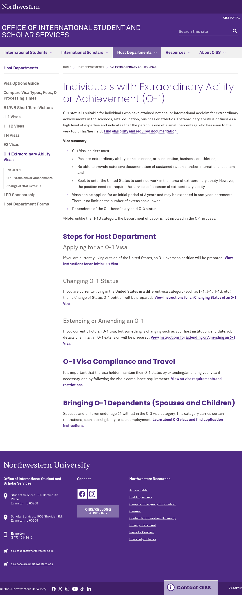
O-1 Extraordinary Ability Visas (27, 157)
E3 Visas (11, 145)
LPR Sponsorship (20, 195)
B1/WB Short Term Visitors (28, 108)
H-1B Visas (14, 126)
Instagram (92, 494)
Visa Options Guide (21, 84)
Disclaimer (235, 588)
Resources (178, 53)
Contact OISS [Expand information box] (194, 587)
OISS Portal (231, 18)
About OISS (212, 53)
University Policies (142, 539)
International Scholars (84, 53)
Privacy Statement (142, 525)
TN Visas (12, 136)
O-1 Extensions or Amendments (30, 178)
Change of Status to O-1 (24, 186)
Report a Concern (141, 532)
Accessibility (138, 490)
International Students (28, 53)
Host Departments (137, 53)
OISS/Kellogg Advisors (98, 511)
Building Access (140, 497)
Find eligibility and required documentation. (141, 131)
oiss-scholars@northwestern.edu (32, 564)
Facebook (82, 494)
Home (67, 67)
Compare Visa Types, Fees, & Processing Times (30, 95)
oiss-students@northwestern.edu (32, 551)
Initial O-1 (14, 170)
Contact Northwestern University (152, 518)
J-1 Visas (12, 117)
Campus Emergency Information (152, 504)
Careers (135, 511)
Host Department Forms (26, 204)
